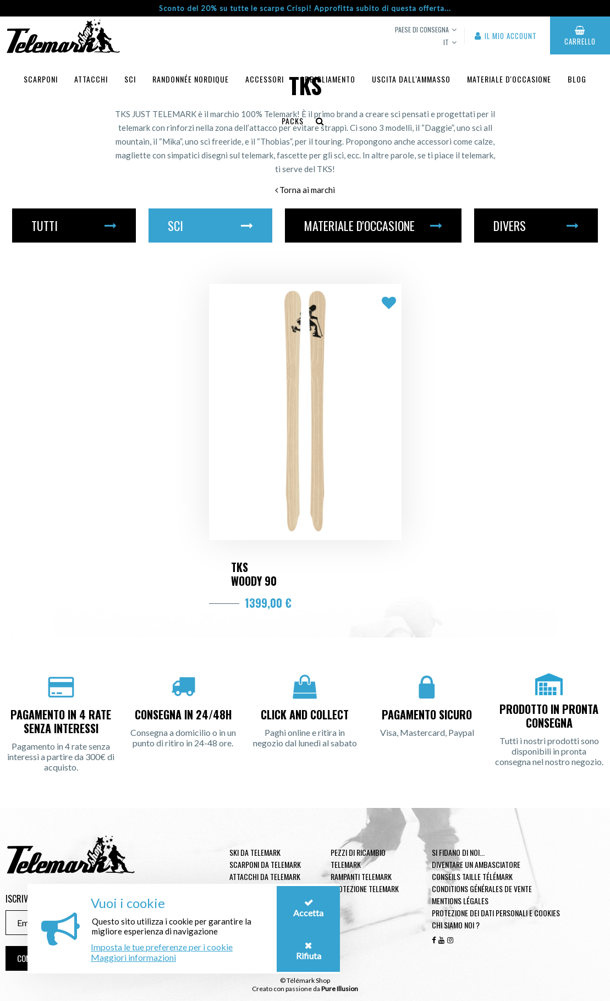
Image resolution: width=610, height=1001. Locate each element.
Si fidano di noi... (458, 852)
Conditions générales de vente (482, 888)
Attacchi (91, 79)
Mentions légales (460, 900)
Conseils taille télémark (472, 876)
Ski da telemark (255, 852)
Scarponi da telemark (265, 864)
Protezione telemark (365, 888)
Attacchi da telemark (264, 876)
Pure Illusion (339, 989)
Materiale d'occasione (509, 79)
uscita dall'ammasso (411, 79)
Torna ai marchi (305, 190)
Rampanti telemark (361, 876)
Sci (130, 79)
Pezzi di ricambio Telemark (358, 858)
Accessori (264, 79)
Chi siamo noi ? (456, 925)
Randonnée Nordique (190, 79)
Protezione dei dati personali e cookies (496, 913)
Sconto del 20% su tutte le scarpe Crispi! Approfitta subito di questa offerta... (305, 8)
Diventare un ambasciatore (476, 864)
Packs (293, 121)
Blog (577, 79)
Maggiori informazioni (133, 957)
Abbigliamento (327, 79)
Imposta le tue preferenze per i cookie (162, 947)
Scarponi (41, 79)
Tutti (74, 225)
